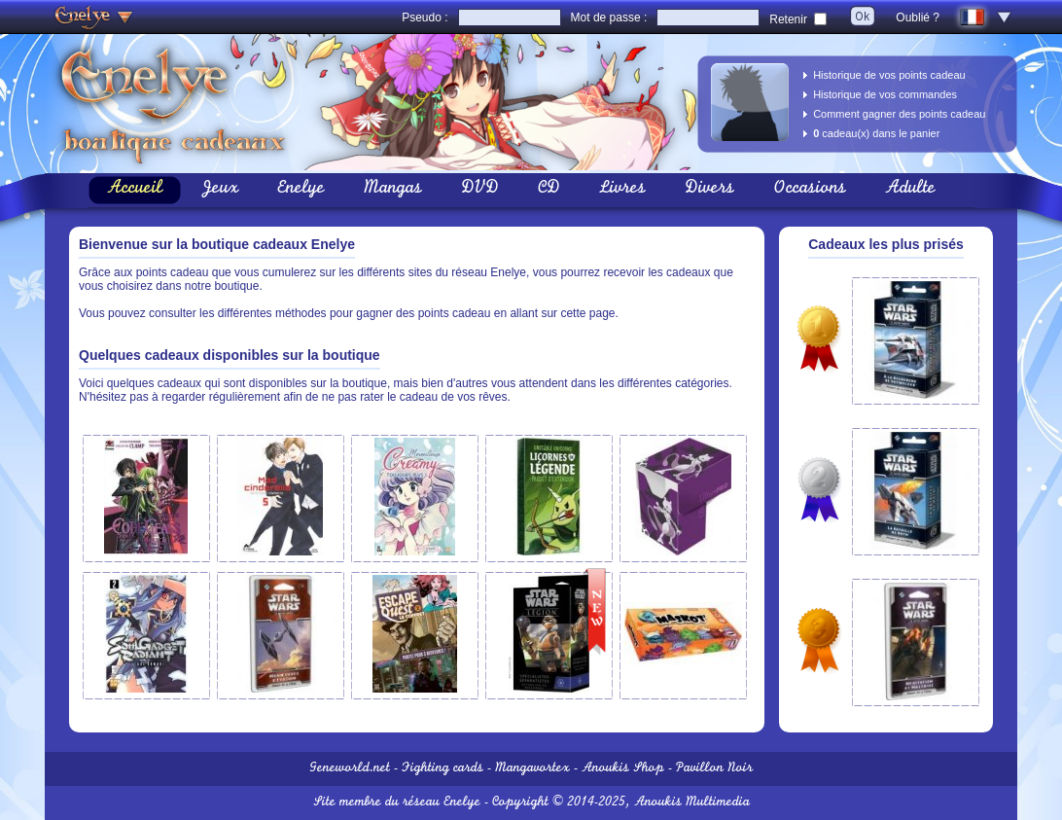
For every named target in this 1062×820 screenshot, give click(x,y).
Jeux (219, 189)
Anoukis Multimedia (692, 803)
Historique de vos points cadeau (889, 75)
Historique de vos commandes (885, 94)
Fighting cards (442, 769)
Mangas (393, 189)
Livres (622, 189)
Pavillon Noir (714, 769)
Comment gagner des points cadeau (899, 114)
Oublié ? (917, 17)
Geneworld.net (349, 769)
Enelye (301, 189)
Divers (709, 189)
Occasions (809, 189)
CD (549, 189)
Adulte (910, 189)
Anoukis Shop (623, 769)
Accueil (134, 189)
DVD (480, 189)
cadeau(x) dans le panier (876, 133)
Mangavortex (532, 769)
